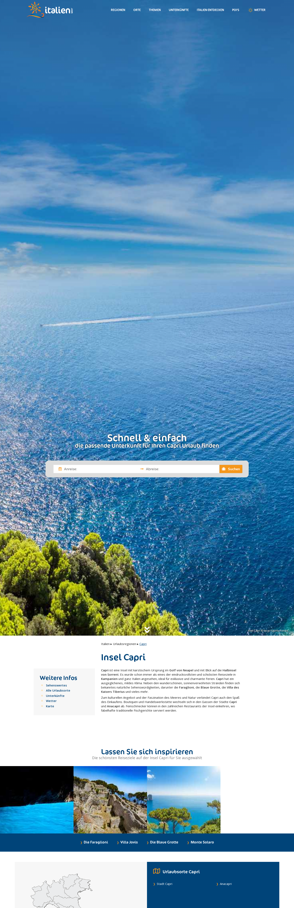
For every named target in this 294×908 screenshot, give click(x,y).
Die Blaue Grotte (164, 828)
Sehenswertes (56, 685)
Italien (105, 644)
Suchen (231, 469)
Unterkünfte (179, 10)
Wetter (256, 10)
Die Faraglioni (96, 828)
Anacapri (226, 870)
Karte (50, 706)
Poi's (235, 10)
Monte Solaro (202, 828)
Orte (137, 10)
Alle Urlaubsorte (58, 690)
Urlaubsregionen (124, 644)
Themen (155, 10)
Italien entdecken (210, 10)
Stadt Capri (164, 870)
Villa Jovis (129, 828)
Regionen (118, 10)
